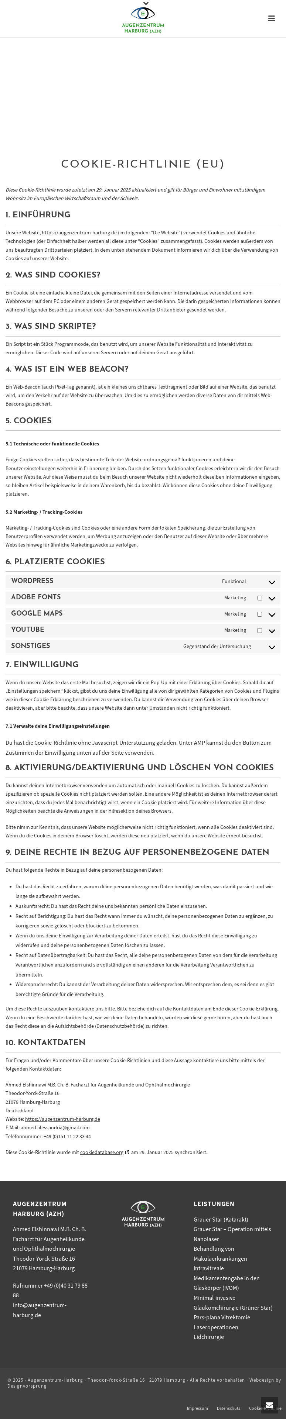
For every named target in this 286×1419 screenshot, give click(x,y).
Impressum (197, 1409)
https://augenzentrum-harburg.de (79, 233)
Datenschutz (228, 1409)
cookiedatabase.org (101, 1152)
